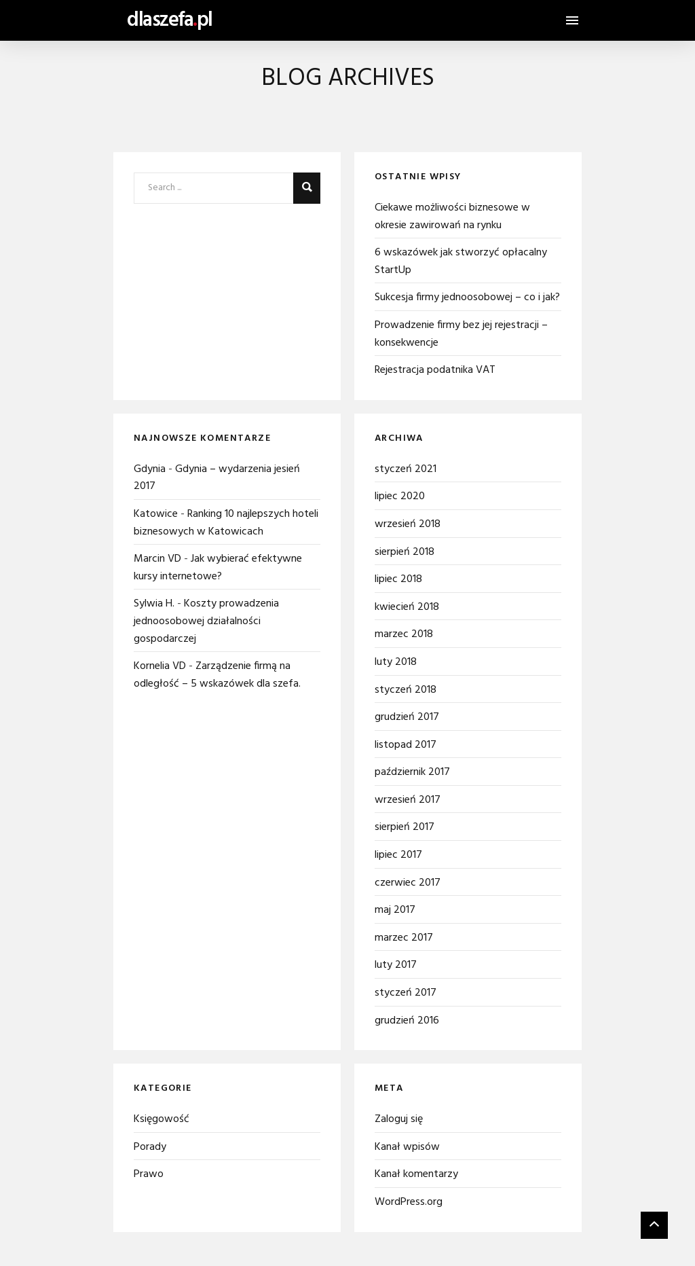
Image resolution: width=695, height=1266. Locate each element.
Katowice (156, 514)
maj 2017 (395, 910)
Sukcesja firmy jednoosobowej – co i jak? (467, 297)
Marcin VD (157, 559)
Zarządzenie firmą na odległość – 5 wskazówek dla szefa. (217, 675)
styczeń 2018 (405, 690)
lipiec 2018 (398, 579)
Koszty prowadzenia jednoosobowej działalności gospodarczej (206, 621)
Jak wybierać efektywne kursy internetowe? (218, 567)
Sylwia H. (154, 604)
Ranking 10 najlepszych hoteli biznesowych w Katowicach (226, 523)
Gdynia (150, 469)
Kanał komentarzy (416, 1174)
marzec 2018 (404, 634)
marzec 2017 (404, 938)
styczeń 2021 (405, 469)
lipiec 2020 (400, 496)
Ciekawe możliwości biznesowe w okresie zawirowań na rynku (452, 216)
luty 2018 (396, 662)
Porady (150, 1147)
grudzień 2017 (407, 717)
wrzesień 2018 (407, 524)
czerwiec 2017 (407, 883)
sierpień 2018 (404, 552)
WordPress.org (409, 1202)
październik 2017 (412, 772)
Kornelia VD (160, 666)
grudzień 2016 (407, 1021)
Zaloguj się (399, 1119)
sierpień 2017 (404, 827)
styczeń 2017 (405, 993)
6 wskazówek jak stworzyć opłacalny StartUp (461, 261)
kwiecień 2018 (407, 607)
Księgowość (161, 1119)
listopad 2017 (405, 745)
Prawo (149, 1174)
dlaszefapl (169, 20)
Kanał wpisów (407, 1147)
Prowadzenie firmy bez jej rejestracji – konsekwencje (461, 334)
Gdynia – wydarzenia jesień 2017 (217, 478)
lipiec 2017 (398, 855)
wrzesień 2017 (407, 800)
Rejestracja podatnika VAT (435, 370)
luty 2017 (396, 965)
